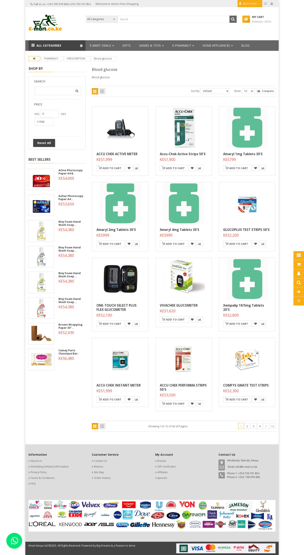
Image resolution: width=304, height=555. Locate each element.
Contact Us (100, 461)
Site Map (99, 472)
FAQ (33, 483)
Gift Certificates (166, 466)
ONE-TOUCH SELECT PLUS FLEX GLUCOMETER (116, 307)
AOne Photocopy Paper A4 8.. (70, 171)
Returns (98, 466)
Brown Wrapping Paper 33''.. (70, 326)
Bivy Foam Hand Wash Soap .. (69, 223)
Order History (102, 478)
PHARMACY (51, 58)
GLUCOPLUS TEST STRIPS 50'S (246, 230)
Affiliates (162, 472)
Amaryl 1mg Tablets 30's (243, 154)
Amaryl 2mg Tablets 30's (116, 230)
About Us (36, 461)
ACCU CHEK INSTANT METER (118, 385)
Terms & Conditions (42, 478)
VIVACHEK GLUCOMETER (179, 305)
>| (272, 426)
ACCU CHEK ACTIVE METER (116, 154)
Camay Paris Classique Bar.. (68, 351)
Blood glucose (103, 58)
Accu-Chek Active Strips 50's (183, 154)
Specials (162, 478)
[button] (57, 45)
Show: (237, 91)
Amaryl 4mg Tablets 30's (179, 230)
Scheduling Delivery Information (50, 466)
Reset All (44, 143)
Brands (161, 461)
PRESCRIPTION (76, 58)
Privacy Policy (39, 472)
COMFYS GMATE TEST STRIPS (246, 385)
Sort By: (195, 91)
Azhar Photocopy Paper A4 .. (70, 197)
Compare (265, 91)
